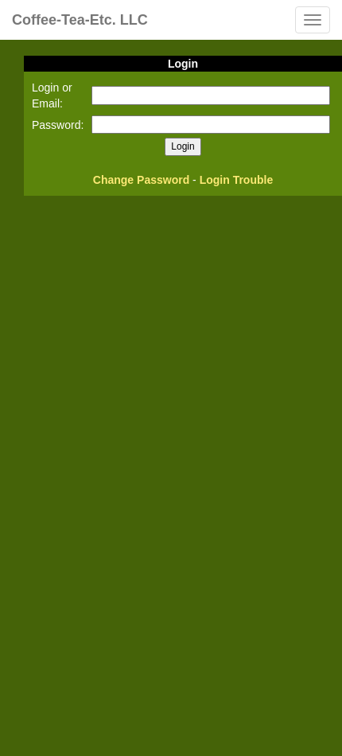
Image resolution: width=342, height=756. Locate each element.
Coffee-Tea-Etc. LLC (80, 20)
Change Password (141, 179)
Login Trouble (237, 179)
